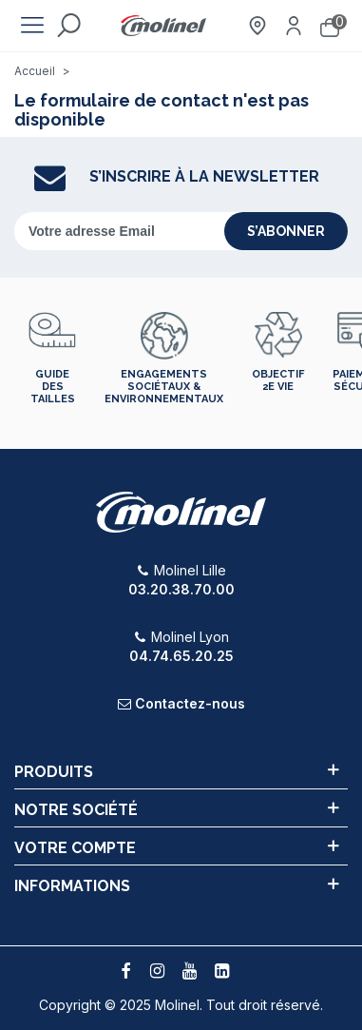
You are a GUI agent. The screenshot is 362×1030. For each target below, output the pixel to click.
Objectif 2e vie (278, 380)
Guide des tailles (52, 386)
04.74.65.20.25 (181, 656)
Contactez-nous (190, 703)
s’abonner (286, 231)
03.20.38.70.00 (181, 589)
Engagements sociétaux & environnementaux (164, 386)
